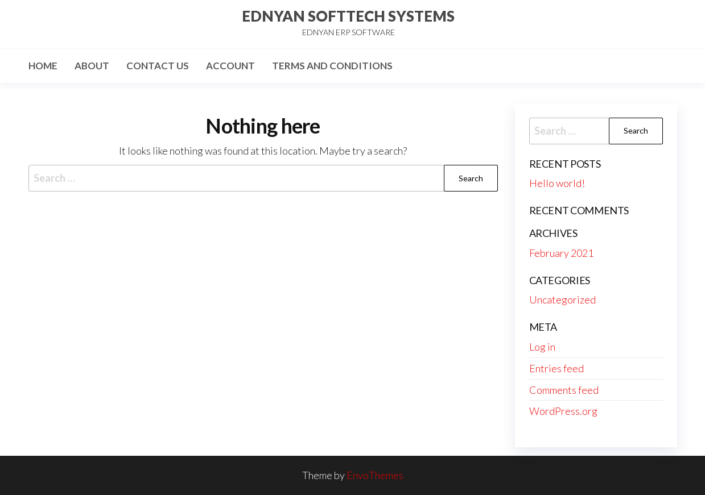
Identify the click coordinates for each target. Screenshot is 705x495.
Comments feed (564, 390)
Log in (542, 346)
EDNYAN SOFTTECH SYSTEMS (348, 16)
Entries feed (556, 368)
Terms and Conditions (332, 66)
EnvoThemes (375, 475)
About (92, 66)
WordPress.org (563, 411)
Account (230, 66)
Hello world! (557, 183)
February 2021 (561, 253)
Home (42, 66)
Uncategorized (562, 299)
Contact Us (157, 66)
